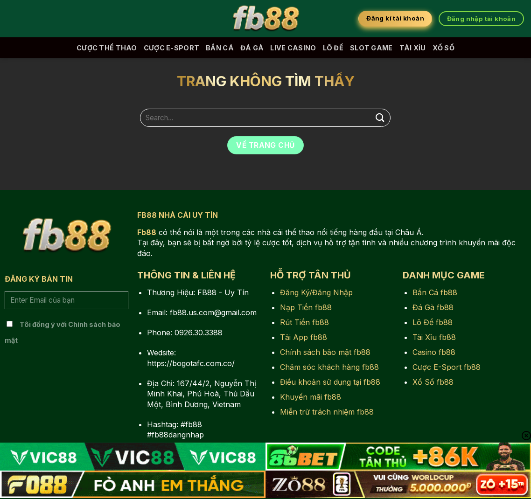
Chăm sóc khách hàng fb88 (329, 367)
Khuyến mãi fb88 (310, 397)
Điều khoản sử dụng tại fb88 (330, 382)
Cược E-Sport (171, 48)
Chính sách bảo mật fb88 (325, 352)
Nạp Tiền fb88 (306, 307)
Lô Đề (333, 48)
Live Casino (293, 48)
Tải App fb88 (303, 337)
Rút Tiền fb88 (304, 322)
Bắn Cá (220, 48)
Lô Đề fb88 (432, 322)
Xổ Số (443, 48)
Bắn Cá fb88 (434, 292)
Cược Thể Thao (107, 48)
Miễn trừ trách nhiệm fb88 (327, 411)
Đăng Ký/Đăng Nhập (316, 292)
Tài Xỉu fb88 (434, 337)
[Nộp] (379, 118)
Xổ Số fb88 (433, 382)
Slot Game (371, 48)
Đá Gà (252, 48)
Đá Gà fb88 (433, 307)
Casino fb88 (433, 352)
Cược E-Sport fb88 (446, 367)
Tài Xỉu (412, 48)
